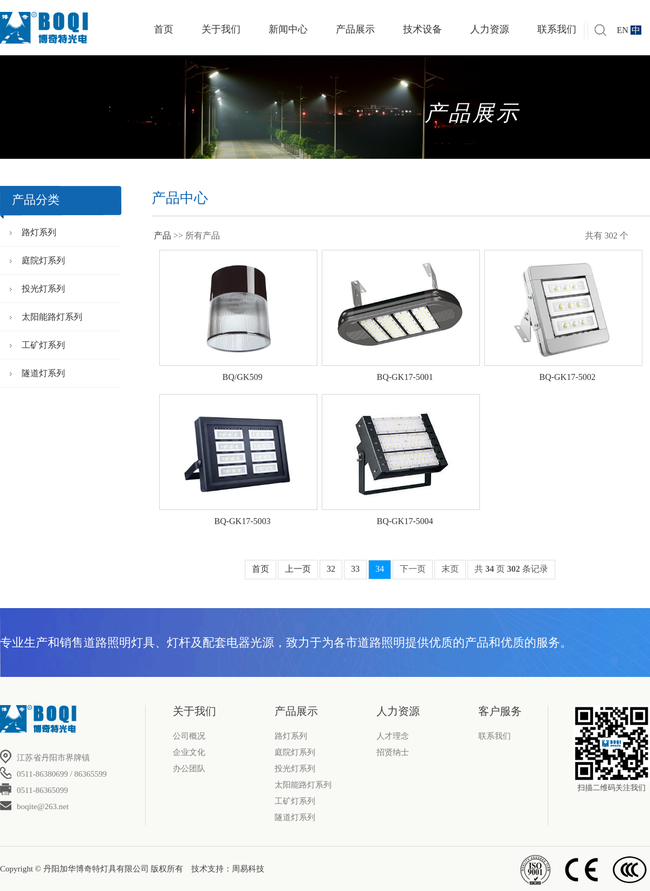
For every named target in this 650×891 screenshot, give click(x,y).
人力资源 (489, 29)
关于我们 (221, 29)
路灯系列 (39, 232)
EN (622, 30)
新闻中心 (288, 29)
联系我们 (556, 29)
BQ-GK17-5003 (242, 521)
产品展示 (355, 29)
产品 (162, 235)
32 (331, 568)
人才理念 (392, 736)
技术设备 (422, 29)
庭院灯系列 (43, 260)
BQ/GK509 (243, 377)
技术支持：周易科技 (227, 868)
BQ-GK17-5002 (568, 377)
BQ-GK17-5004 (405, 521)
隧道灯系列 (43, 373)
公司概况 (189, 736)
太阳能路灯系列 (52, 316)
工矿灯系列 (43, 345)
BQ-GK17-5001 (405, 377)
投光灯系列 (43, 288)
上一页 (298, 568)
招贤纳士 (392, 752)
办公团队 (189, 768)
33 (355, 568)
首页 (163, 29)
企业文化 (189, 752)
